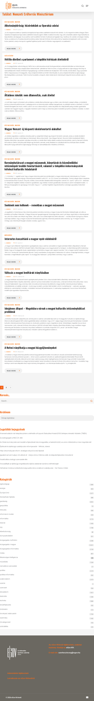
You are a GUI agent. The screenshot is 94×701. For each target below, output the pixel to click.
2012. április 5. (18, 243)
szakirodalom (5, 579)
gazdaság (3, 501)
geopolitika (4, 505)
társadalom (4, 592)
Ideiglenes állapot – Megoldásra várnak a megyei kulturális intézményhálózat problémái (45, 310)
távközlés (3, 596)
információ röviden (7, 514)
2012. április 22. (18, 63)
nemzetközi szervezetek (8, 566)
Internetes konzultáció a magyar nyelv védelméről (30, 239)
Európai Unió (4, 493)
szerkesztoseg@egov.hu (69, 653)
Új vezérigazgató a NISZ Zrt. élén (11, 438)
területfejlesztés (5, 605)
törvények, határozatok (8, 613)
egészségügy (9, 55)
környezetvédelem (6, 536)
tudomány (3, 618)
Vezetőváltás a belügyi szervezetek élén (13, 459)
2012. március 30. (18, 276)
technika (3, 600)
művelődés (8, 235)
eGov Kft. (70, 648)
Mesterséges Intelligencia (47, 557)
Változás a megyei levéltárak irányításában (27, 272)
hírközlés (3, 510)
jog (1, 527)
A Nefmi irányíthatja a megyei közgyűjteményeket (30, 348)
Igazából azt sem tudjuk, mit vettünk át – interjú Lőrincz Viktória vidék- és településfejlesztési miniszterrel (36, 455)
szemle (2, 583)
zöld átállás (4, 626)
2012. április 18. (18, 99)
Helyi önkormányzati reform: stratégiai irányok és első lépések (22, 451)
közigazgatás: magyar (12, 22)
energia (2, 488)
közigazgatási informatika (9, 549)
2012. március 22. (18, 315)
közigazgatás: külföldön (8, 540)
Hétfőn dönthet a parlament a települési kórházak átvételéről (36, 59)
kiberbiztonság (5, 531)
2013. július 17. (18, 29)
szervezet (3, 588)
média (2, 553)
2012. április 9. (18, 173)
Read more (11, 49)
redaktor (8, 29)
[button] (87, 6)
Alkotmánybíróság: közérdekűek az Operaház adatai (32, 25)
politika (2, 570)
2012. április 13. (18, 133)
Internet (2, 523)
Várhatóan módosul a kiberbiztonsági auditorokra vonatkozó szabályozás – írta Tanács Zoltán (34, 468)
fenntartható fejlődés (7, 497)
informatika (4, 518)
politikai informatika (7, 575)
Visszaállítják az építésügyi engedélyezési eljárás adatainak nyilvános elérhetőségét (29, 464)
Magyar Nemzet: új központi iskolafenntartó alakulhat (33, 129)
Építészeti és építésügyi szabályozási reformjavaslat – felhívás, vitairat (25, 446)
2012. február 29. (18, 351)
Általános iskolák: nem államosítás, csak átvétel (30, 95)
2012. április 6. (18, 209)
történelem (4, 609)
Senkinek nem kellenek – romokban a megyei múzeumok (34, 205)
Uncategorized (5, 622)
